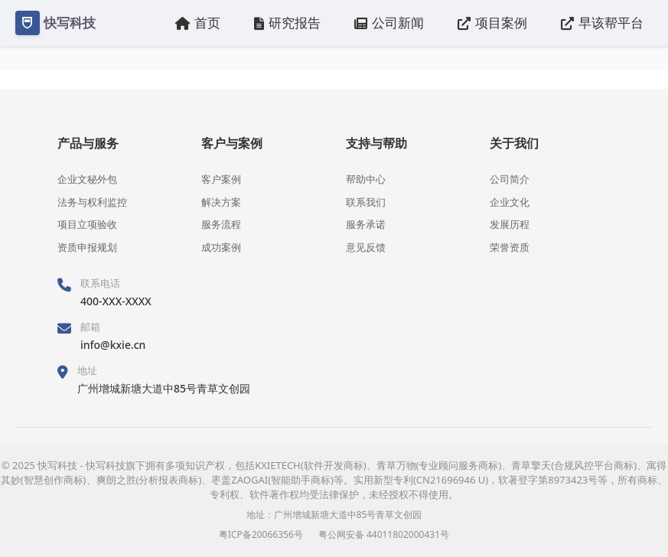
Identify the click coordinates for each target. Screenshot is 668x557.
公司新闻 (389, 22)
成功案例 (221, 247)
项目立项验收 (87, 224)
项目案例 (492, 22)
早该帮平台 (602, 22)
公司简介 (510, 179)
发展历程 (510, 224)
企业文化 (510, 202)
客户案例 (221, 179)
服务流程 (221, 224)
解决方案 (221, 202)
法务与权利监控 (92, 202)
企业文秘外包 (87, 179)
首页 (197, 22)
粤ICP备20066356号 (261, 534)
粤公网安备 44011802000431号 (383, 534)
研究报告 (287, 22)
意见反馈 (366, 247)
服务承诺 (366, 224)
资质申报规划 (87, 247)
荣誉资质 (510, 247)
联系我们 (366, 202)
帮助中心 (366, 179)
